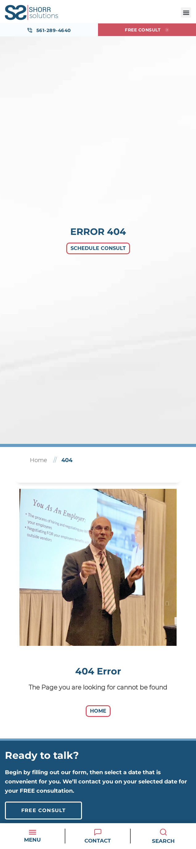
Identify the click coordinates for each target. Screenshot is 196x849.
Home (38, 460)
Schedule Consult (98, 248)
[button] (186, 12)
